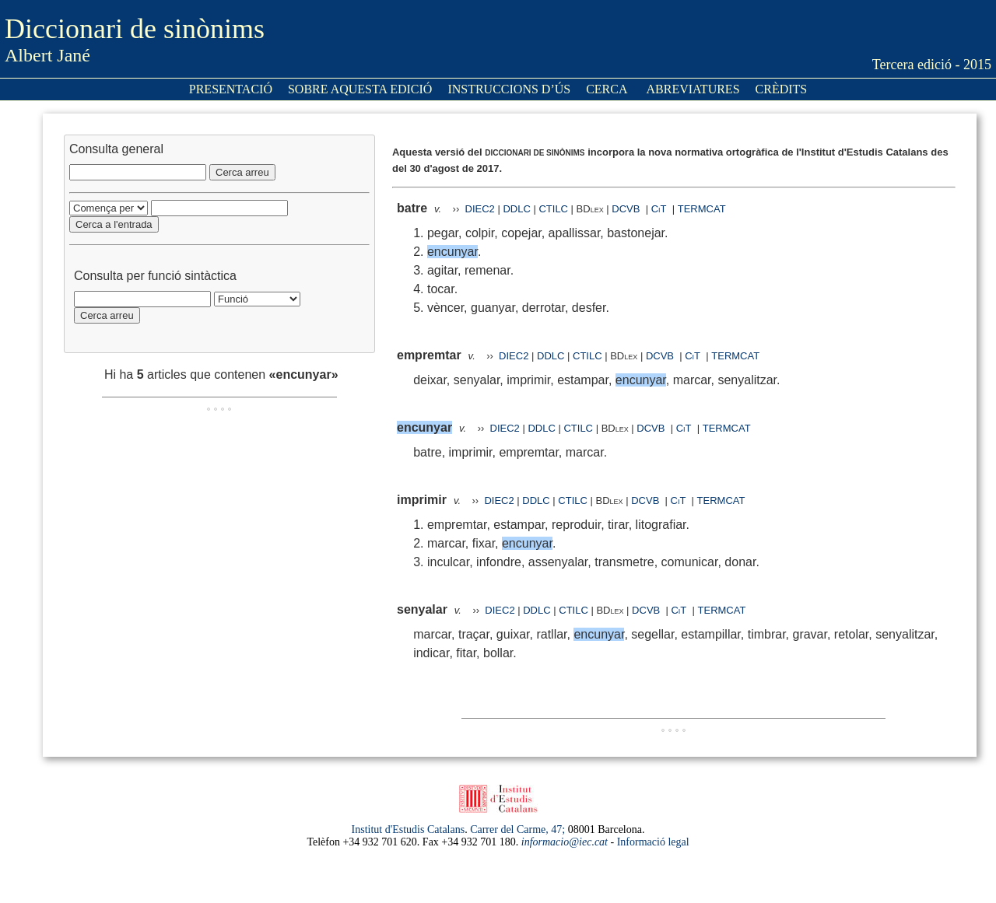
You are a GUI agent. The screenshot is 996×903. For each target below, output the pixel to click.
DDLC (516, 209)
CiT (659, 209)
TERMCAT (702, 209)
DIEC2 (480, 209)
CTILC (553, 209)
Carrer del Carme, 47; (517, 829)
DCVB (627, 209)
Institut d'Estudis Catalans (408, 829)
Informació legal (653, 842)
